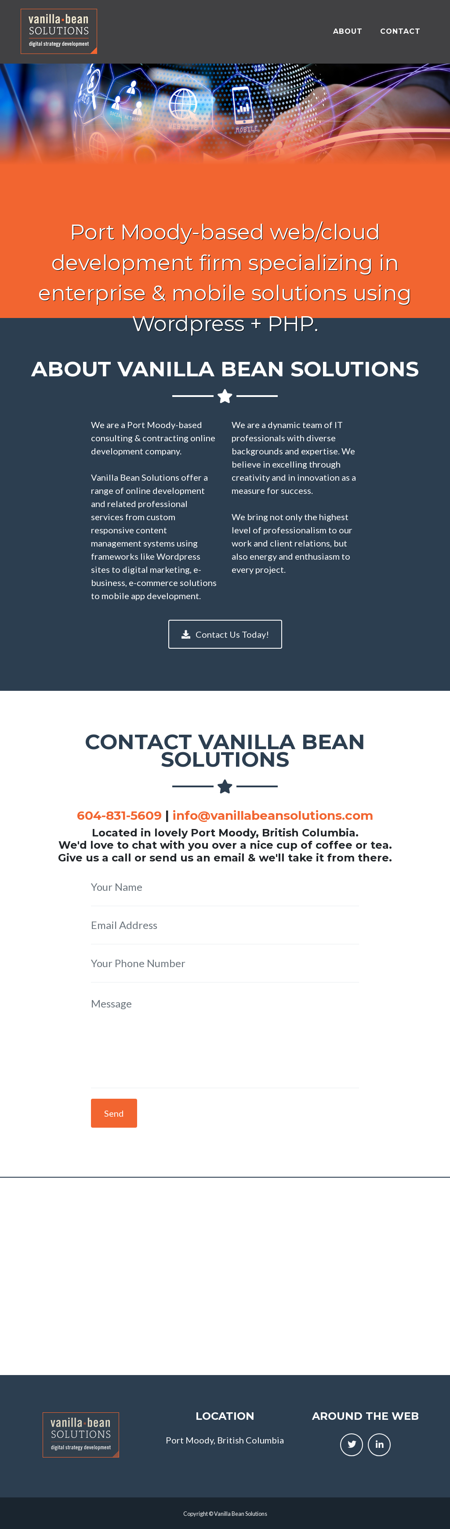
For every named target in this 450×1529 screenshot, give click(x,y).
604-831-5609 (119, 815)
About (348, 28)
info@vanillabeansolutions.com (273, 815)
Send (114, 1113)
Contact (400, 28)
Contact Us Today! (225, 634)
